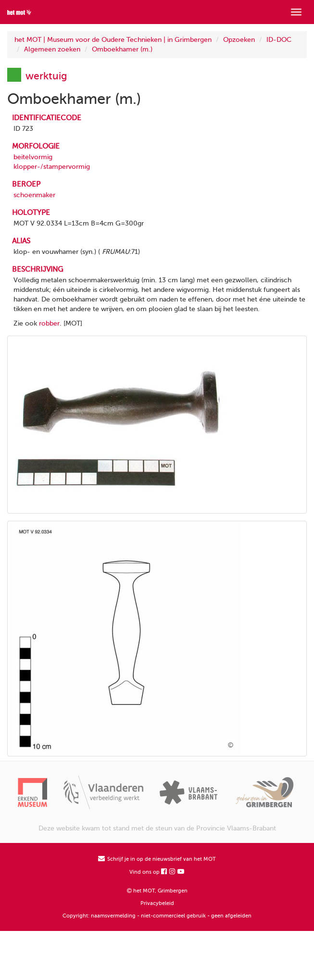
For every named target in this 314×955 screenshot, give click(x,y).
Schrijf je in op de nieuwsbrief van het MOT (157, 859)
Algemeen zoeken (52, 49)
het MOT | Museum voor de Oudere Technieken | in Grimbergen (113, 39)
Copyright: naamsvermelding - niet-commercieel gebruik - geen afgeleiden (157, 916)
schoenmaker (34, 195)
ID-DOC (278, 39)
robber (49, 323)
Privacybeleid (157, 903)
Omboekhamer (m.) (122, 49)
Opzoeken (239, 39)
